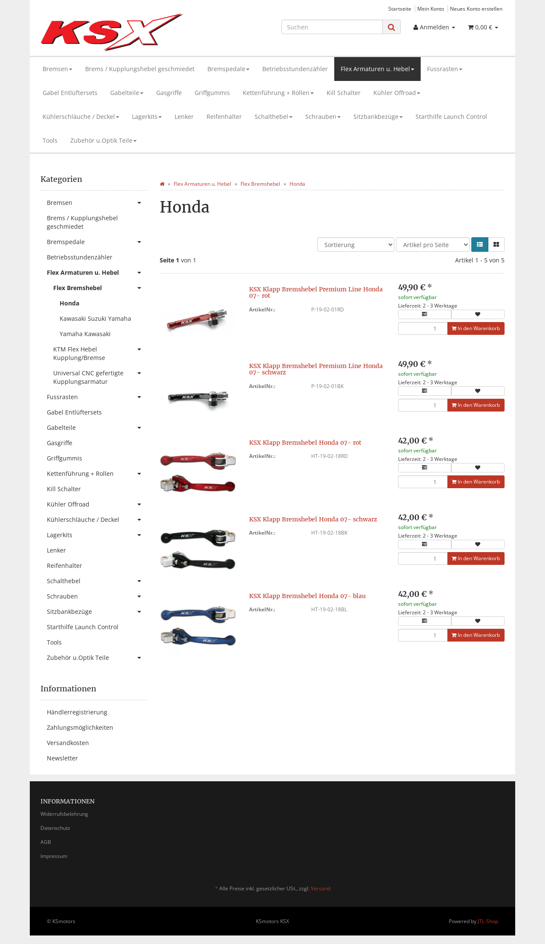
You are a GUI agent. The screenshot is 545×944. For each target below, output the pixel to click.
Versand (320, 888)
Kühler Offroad (396, 93)
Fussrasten (444, 69)
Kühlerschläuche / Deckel (81, 116)
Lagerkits (147, 116)
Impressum (53, 856)
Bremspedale (228, 69)
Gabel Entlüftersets (70, 93)
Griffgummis (212, 93)
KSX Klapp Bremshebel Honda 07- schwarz (313, 519)
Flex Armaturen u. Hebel (377, 69)
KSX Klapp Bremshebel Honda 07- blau (307, 596)
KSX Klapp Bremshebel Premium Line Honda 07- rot (316, 292)
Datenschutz (55, 828)
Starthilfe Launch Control (451, 116)
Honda (69, 303)
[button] (479, 244)
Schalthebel (274, 116)
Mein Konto (430, 8)
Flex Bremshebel (100, 288)
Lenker (184, 116)
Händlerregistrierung (77, 712)
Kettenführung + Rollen (278, 93)
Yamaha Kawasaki (85, 334)
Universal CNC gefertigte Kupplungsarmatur (100, 376)
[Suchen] (332, 27)
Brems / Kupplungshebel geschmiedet (140, 69)
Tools (50, 140)
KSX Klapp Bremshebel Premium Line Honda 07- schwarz (316, 369)
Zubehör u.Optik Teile (103, 140)
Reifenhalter (224, 116)
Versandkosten (68, 743)
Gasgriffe (169, 93)
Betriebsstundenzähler (295, 69)
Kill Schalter (344, 93)
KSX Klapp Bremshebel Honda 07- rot (305, 442)
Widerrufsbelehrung (64, 813)
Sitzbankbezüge (378, 116)
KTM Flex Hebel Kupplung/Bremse (100, 352)
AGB (45, 842)
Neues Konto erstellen (476, 8)
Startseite (399, 8)
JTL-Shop (488, 921)
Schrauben (323, 116)
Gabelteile (126, 93)
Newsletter (62, 758)
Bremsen (57, 69)
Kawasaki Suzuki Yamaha (95, 318)
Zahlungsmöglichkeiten (80, 727)
